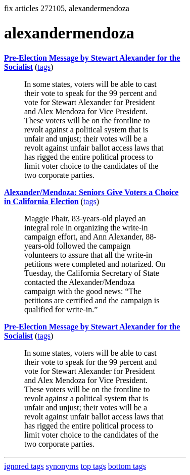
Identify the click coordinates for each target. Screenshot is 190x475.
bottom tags (127, 466)
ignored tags (24, 466)
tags (44, 67)
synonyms (62, 466)
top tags (93, 466)
